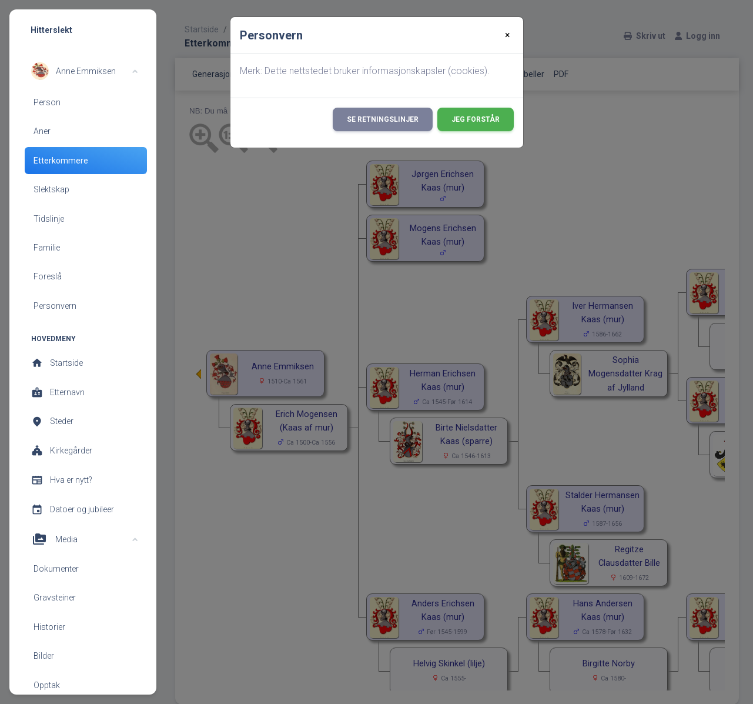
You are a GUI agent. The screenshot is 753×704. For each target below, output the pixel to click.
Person (47, 102)
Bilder (44, 655)
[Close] (507, 35)
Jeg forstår (475, 119)
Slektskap (51, 189)
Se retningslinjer (383, 119)
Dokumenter (56, 568)
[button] (84, 71)
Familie (47, 247)
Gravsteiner (55, 597)
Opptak (47, 685)
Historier (49, 627)
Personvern (55, 306)
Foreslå (48, 276)
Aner (42, 131)
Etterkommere (61, 160)
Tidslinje (49, 218)
